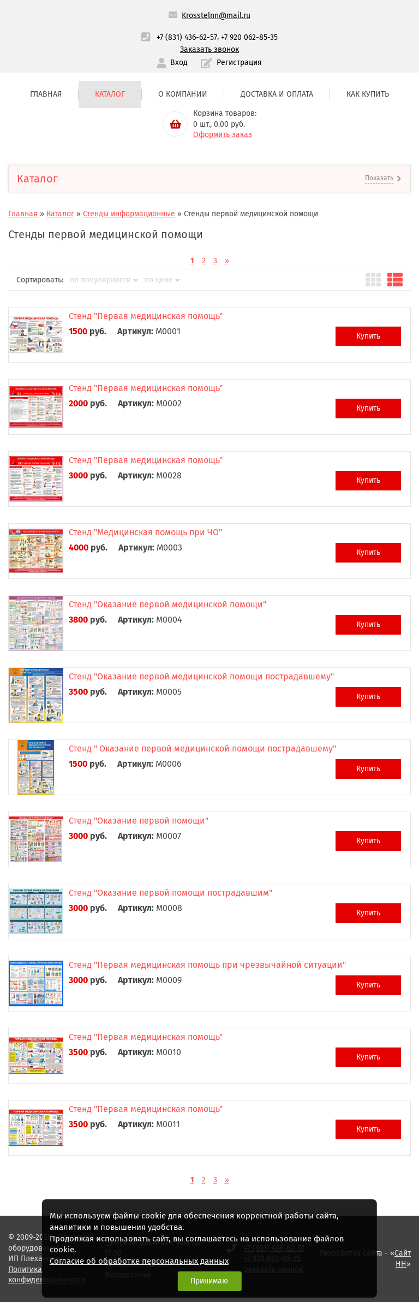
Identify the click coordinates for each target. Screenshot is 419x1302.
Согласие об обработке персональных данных (139, 1261)
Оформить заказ (222, 134)
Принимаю (209, 1281)
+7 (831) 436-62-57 (187, 37)
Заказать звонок (209, 49)
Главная (46, 94)
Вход (172, 63)
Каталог (110, 94)
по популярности (104, 280)
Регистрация (231, 63)
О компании (182, 94)
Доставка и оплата (277, 94)
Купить (368, 336)
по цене (162, 280)
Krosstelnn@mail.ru (216, 15)
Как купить (367, 94)
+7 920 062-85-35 (249, 37)
